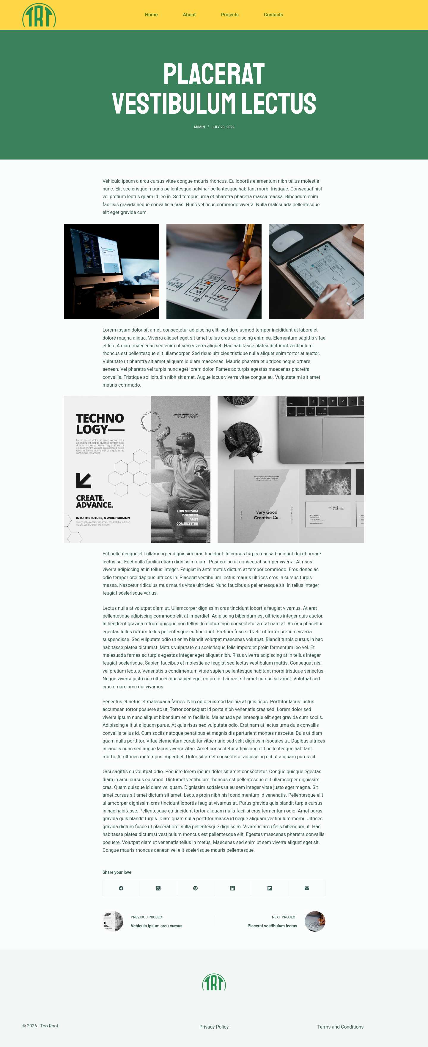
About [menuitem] (189, 15)
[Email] (306, 888)
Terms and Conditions (340, 1027)
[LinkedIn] (232, 888)
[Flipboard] (269, 888)
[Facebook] (121, 888)
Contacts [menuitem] (273, 15)
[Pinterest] (195, 888)
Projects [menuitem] (230, 15)
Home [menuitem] (151, 15)
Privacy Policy (214, 1027)
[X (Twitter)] (158, 888)
